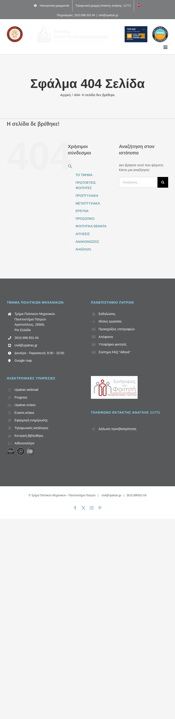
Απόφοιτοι (106, 337)
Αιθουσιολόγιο (24, 443)
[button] (70, 167)
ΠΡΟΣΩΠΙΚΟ (84, 218)
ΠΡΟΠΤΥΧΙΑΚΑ (86, 195)
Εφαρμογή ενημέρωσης (31, 420)
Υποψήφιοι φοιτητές (113, 344)
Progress (21, 397)
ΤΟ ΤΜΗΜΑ (83, 175)
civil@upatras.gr (108, 15)
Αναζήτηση (83, 249)
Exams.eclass (24, 413)
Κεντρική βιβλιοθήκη (29, 436)
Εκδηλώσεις (107, 314)
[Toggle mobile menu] (165, 47)
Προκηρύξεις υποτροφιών (117, 329)
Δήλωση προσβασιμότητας (117, 429)
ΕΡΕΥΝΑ (81, 211)
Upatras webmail (26, 389)
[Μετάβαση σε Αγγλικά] (139, 5)
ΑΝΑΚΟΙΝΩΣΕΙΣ (87, 241)
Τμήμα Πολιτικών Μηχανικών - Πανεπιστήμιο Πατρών (63, 495)
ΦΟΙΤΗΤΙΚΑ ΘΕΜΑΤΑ (90, 226)
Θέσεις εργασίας (110, 321)
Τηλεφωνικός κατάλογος (31, 428)
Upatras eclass (25, 405)
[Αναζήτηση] (162, 182)
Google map (23, 360)
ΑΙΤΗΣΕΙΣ (82, 234)
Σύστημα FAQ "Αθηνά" (115, 352)
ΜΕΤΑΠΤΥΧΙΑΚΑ (87, 203)
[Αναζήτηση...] (138, 182)
